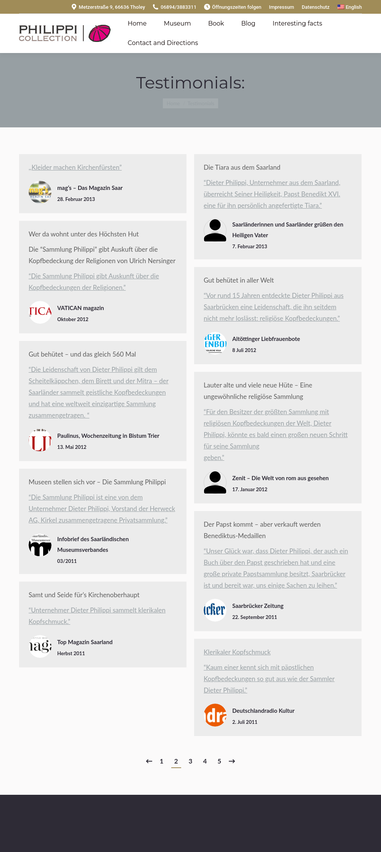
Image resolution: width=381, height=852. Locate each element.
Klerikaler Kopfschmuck (237, 652)
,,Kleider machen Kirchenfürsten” (75, 167)
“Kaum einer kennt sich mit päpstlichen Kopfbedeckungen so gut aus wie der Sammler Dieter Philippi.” (269, 678)
